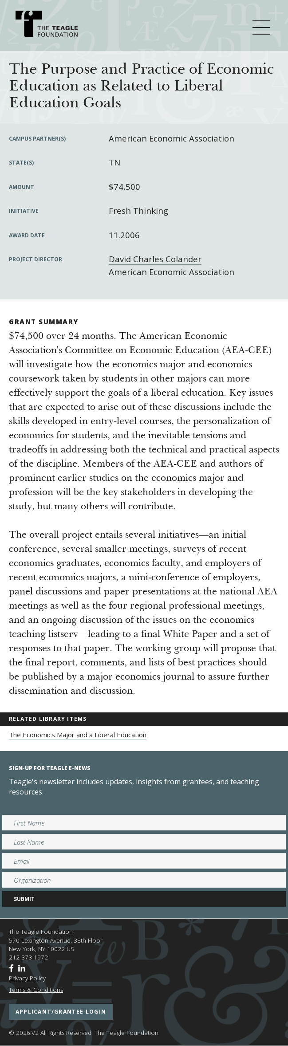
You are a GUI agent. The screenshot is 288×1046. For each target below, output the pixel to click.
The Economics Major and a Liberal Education (77, 734)
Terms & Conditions (36, 990)
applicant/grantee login (61, 1011)
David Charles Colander (155, 258)
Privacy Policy (27, 978)
